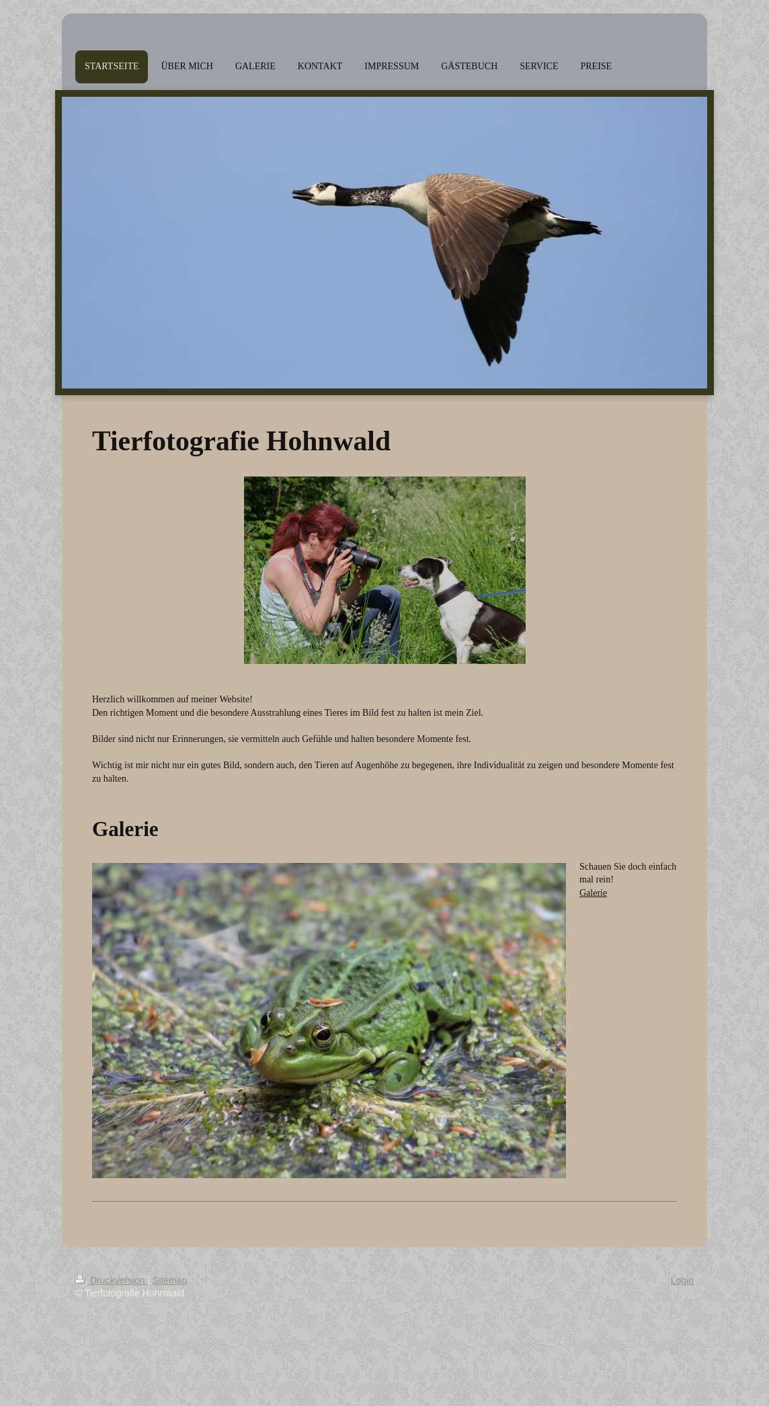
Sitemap (170, 1280)
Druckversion (111, 1280)
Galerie (593, 893)
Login (682, 1280)
